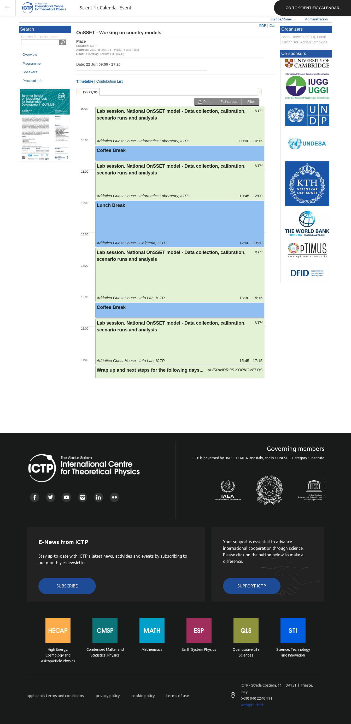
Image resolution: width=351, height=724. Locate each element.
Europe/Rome (281, 19)
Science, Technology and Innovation (293, 652)
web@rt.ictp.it (252, 705)
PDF (262, 26)
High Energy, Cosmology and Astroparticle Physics (58, 654)
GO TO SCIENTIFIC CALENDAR (312, 7)
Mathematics (152, 649)
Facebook (34, 497)
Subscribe (67, 586)
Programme (31, 63)
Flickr (114, 497)
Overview (29, 54)
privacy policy (108, 695)
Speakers (29, 72)
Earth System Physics (199, 649)
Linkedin (98, 497)
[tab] (90, 91)
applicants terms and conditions (55, 695)
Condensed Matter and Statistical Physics (105, 652)
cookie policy (143, 695)
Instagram (82, 497)
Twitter (50, 497)
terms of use (177, 695)
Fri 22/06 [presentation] (90, 92)
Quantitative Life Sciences (246, 652)
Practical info (32, 81)
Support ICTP (251, 586)
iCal (272, 26)
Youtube (66, 497)
